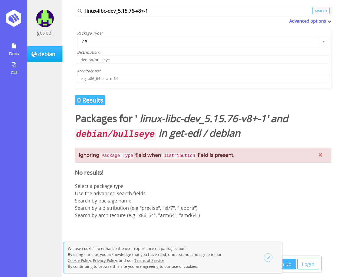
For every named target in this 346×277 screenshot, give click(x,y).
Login (308, 264)
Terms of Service (149, 260)
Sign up (282, 264)
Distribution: (88, 52)
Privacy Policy (105, 260)
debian (224, 133)
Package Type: (89, 33)
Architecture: (89, 70)
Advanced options (307, 21)
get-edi (45, 32)
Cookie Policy (79, 260)
